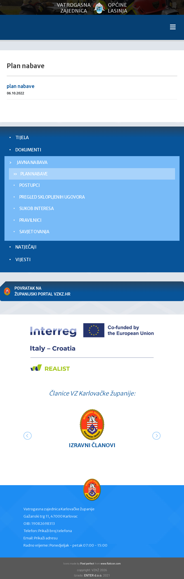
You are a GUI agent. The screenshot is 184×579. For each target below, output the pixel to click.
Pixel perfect (87, 563)
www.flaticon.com (111, 563)
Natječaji (26, 247)
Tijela (22, 137)
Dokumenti (28, 150)
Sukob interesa (36, 208)
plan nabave (20, 86)
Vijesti (23, 259)
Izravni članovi (92, 445)
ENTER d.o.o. (93, 575)
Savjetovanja (34, 231)
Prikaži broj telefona (55, 530)
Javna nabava (32, 162)
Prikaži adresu (46, 538)
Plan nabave (34, 174)
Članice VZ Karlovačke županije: (92, 393)
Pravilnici (30, 220)
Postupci (29, 185)
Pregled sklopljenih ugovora (52, 197)
